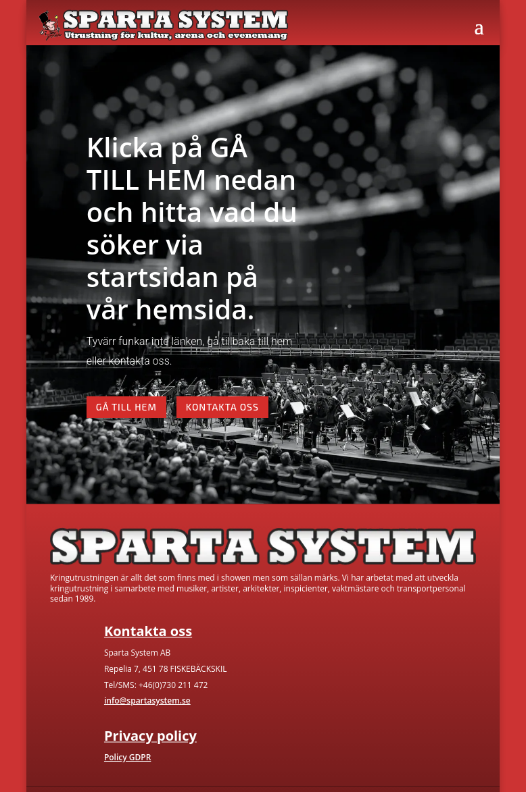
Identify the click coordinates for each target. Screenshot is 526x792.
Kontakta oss (222, 407)
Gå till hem (126, 407)
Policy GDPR (127, 757)
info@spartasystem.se (147, 700)
